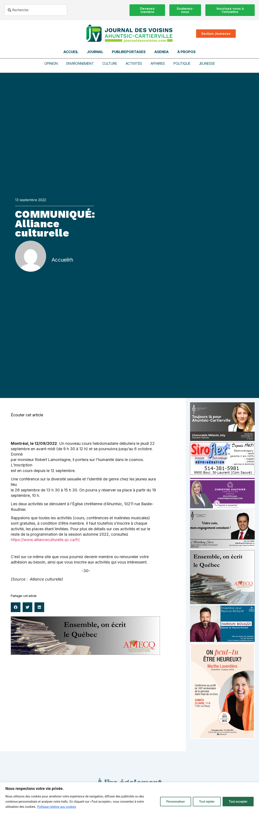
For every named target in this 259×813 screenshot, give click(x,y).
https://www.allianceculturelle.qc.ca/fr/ (45, 539)
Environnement (80, 63)
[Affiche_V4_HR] (222, 738)
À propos (186, 52)
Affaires (158, 63)
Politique (181, 63)
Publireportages (129, 52)
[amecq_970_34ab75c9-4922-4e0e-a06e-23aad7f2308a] (85, 654)
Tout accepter (238, 801)
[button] (15, 607)
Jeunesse (207, 63)
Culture (109, 63)
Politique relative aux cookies (56, 806)
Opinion (51, 63)
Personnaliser (175, 801)
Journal (95, 52)
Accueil (70, 52)
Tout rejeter (207, 801)
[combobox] (35, 10)
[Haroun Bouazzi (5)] (222, 641)
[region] (129, 797)
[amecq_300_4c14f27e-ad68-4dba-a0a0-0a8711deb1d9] (222, 603)
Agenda (161, 52)
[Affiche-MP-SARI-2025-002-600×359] (222, 547)
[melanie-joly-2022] (222, 440)
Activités (134, 63)
